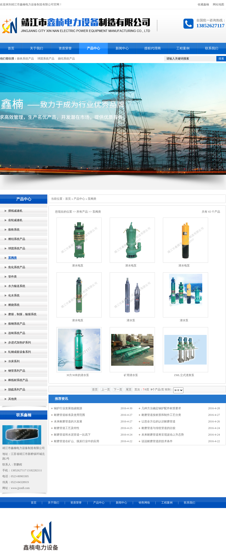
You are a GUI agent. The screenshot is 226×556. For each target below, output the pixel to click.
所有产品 (82, 211)
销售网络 (144, 502)
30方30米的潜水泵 (77, 375)
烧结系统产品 (66, 58)
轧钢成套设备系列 (19, 351)
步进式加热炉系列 (19, 342)
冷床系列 (14, 361)
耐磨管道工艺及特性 (66, 428)
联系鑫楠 (23, 415)
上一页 (105, 389)
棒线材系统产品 (18, 380)
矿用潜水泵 (131, 375)
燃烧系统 (14, 304)
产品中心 (93, 48)
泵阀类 (12, 257)
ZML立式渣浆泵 (184, 375)
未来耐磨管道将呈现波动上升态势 (162, 434)
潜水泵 (131, 320)
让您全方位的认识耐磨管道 (158, 421)
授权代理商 (152, 48)
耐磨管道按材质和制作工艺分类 (161, 415)
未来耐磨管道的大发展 (68, 421)
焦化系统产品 (16, 267)
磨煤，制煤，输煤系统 (22, 314)
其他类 (12, 399)
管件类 (12, 276)
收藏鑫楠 (203, 4)
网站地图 (218, 4)
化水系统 (14, 295)
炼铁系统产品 (25, 58)
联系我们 (211, 48)
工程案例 (183, 48)
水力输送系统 (16, 286)
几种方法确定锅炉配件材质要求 (161, 408)
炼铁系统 (14, 229)
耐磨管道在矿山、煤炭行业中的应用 (76, 441)
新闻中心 (122, 48)
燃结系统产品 (16, 239)
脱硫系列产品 (16, 389)
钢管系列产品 (16, 370)
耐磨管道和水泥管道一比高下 (72, 434)
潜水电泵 (77, 265)
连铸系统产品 (16, 333)
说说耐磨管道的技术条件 (157, 441)
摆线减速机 (15, 210)
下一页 (118, 389)
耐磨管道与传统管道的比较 (158, 428)
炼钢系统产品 (16, 323)
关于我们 (36, 48)
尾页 (129, 389)
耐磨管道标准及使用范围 (69, 415)
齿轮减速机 (15, 220)
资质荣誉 (65, 48)
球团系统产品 (45, 58)
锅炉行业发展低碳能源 (68, 408)
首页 (11, 48)
